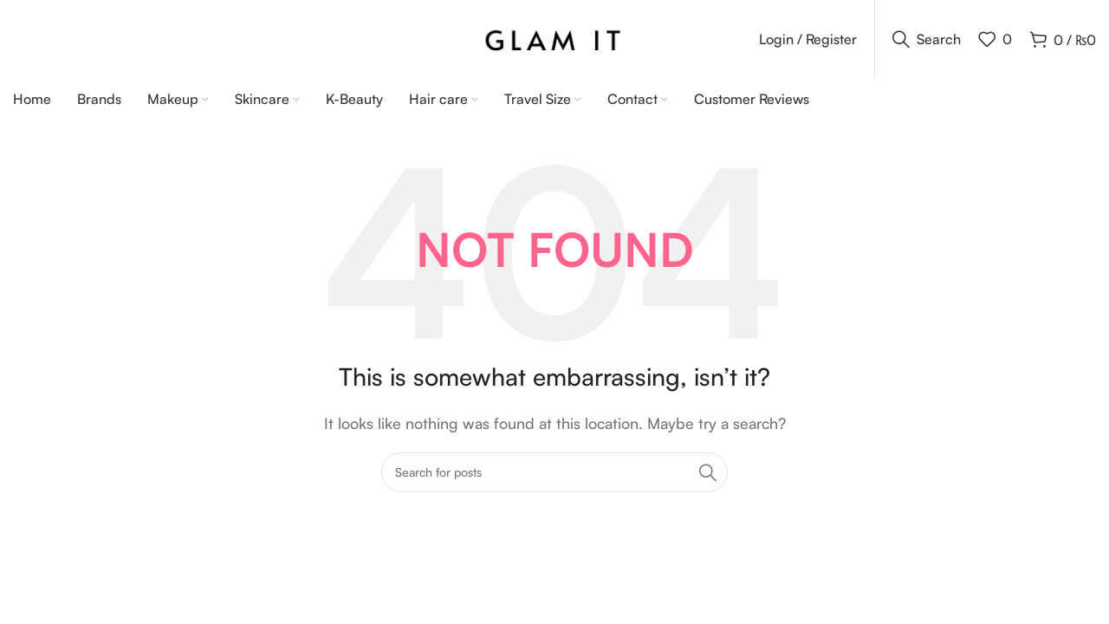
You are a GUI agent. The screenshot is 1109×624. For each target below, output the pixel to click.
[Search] (927, 39)
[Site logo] (555, 37)
